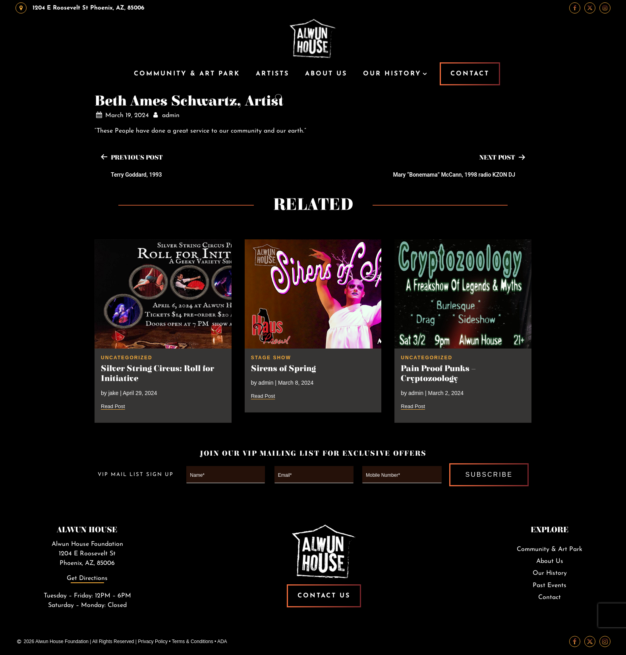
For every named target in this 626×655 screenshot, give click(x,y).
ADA (222, 641)
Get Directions (87, 578)
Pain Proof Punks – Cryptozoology (438, 373)
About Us (326, 74)
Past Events (549, 585)
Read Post (113, 406)
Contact (549, 597)
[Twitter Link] (589, 7)
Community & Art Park (187, 74)
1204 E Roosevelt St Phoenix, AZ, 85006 (79, 7)
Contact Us (324, 596)
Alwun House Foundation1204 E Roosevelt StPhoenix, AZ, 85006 (87, 553)
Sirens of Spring (283, 369)
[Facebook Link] (574, 7)
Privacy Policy (153, 641)
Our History (392, 74)
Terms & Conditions (192, 641)
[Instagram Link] (605, 7)
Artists (272, 74)
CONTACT (469, 74)
